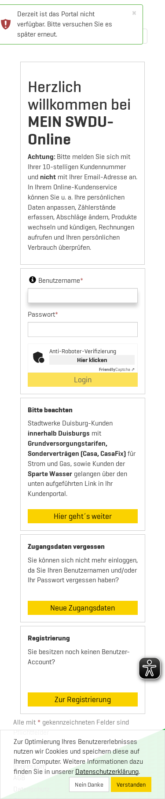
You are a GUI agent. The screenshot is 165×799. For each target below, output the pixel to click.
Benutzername (55, 280)
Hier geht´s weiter (83, 516)
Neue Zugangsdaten (82, 608)
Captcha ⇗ (117, 369)
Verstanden (131, 784)
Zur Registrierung (83, 699)
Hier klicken (92, 360)
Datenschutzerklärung (107, 771)
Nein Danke (89, 784)
